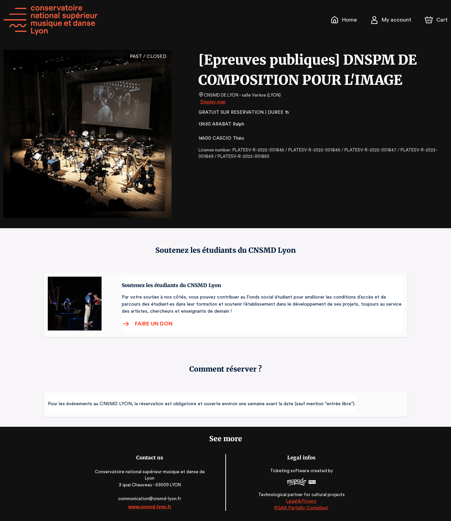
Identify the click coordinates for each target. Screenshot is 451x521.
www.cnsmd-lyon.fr (151, 506)
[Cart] (437, 20)
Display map (213, 102)
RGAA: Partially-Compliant (300, 507)
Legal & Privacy (300, 500)
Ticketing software (289, 470)
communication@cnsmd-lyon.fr (151, 498)
